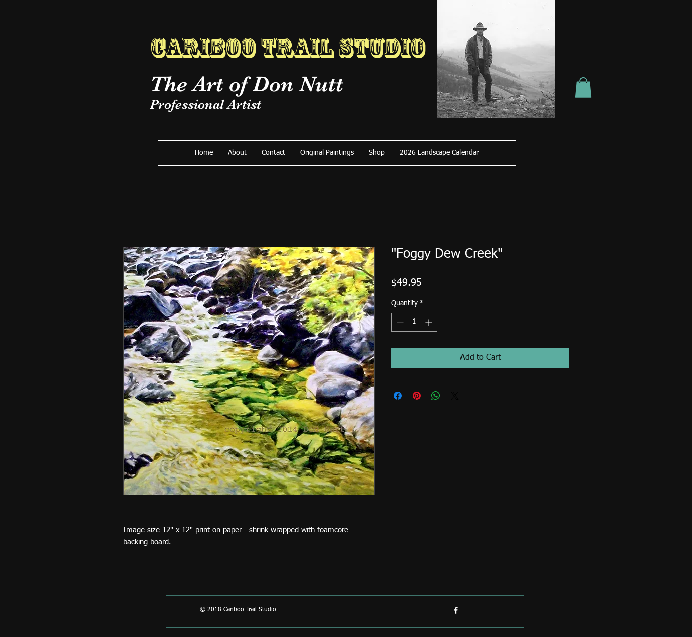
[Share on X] (455, 396)
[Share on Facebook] (398, 396)
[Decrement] (399, 322)
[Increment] (429, 322)
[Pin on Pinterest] (417, 396)
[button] (583, 87)
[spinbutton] (414, 322)
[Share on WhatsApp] (436, 396)
